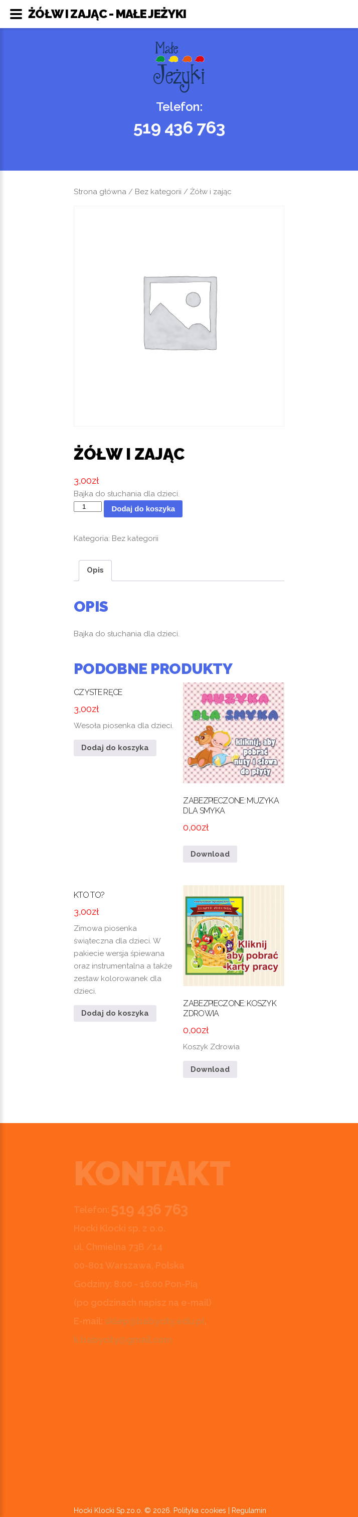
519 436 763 (179, 127)
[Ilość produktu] (88, 506)
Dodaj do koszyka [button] (115, 747)
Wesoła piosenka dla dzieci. (124, 706)
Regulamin (249, 1510)
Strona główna (100, 191)
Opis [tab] (95, 570)
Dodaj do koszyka (143, 508)
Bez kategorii (158, 191)
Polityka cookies (199, 1510)
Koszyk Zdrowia (233, 968)
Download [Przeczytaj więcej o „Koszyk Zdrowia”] (210, 1069)
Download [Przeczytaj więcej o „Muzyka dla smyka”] (210, 854)
